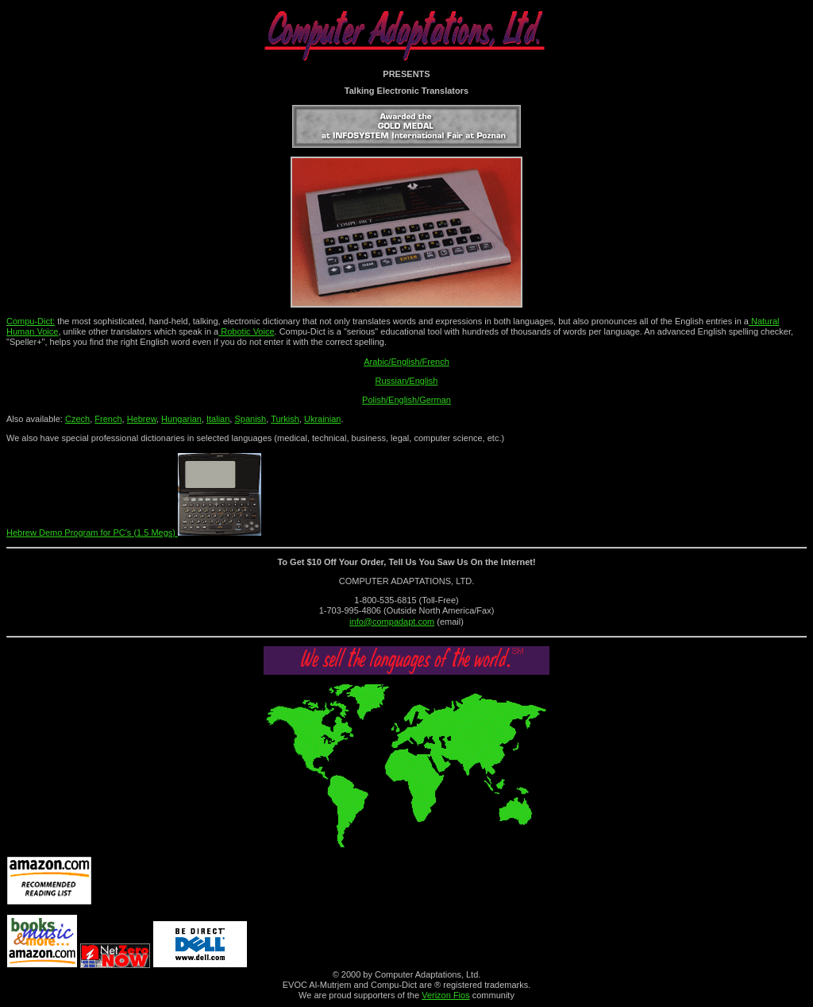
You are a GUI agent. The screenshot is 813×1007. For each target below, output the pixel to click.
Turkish (285, 419)
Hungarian (181, 419)
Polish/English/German (406, 400)
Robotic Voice (246, 331)
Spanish (250, 419)
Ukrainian (322, 419)
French (107, 419)
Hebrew (141, 419)
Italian (217, 419)
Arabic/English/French (406, 361)
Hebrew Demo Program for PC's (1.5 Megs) (133, 532)
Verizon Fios (446, 995)
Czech (77, 419)
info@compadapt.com (391, 621)
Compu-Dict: (30, 321)
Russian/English (407, 380)
